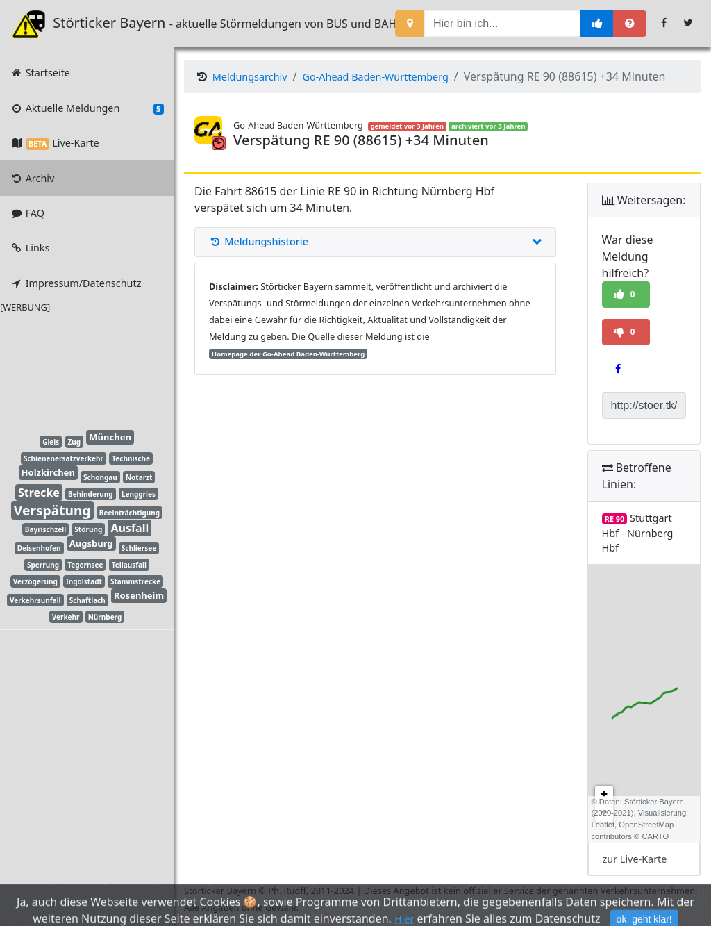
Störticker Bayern (98, 23)
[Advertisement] (76, 366)
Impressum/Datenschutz (75, 283)
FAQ (27, 213)
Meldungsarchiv (249, 76)
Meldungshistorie (375, 241)
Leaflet (603, 824)
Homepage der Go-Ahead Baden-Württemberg (288, 353)
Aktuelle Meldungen (86, 108)
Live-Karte (54, 142)
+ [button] (604, 794)
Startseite (40, 72)
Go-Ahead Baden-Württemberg (376, 76)
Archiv (32, 178)
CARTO (655, 836)
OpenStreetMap (646, 824)
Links (29, 247)
